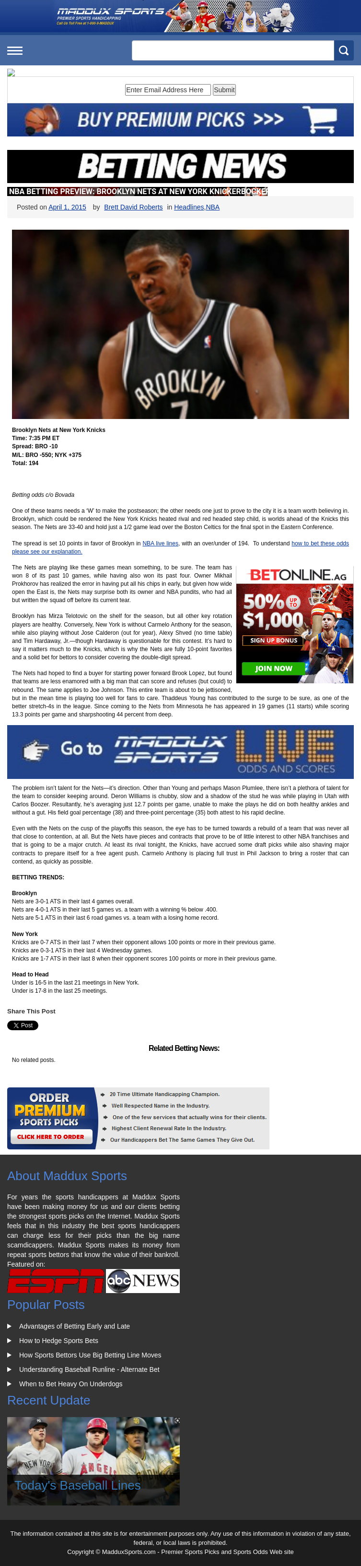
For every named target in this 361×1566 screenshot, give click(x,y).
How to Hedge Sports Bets (58, 1340)
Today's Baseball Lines (77, 1485)
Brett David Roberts (133, 207)
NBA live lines (160, 543)
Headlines (189, 207)
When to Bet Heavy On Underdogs (71, 1384)
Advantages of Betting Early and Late (74, 1326)
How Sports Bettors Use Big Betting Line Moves (90, 1355)
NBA (213, 207)
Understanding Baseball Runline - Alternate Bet (89, 1369)
